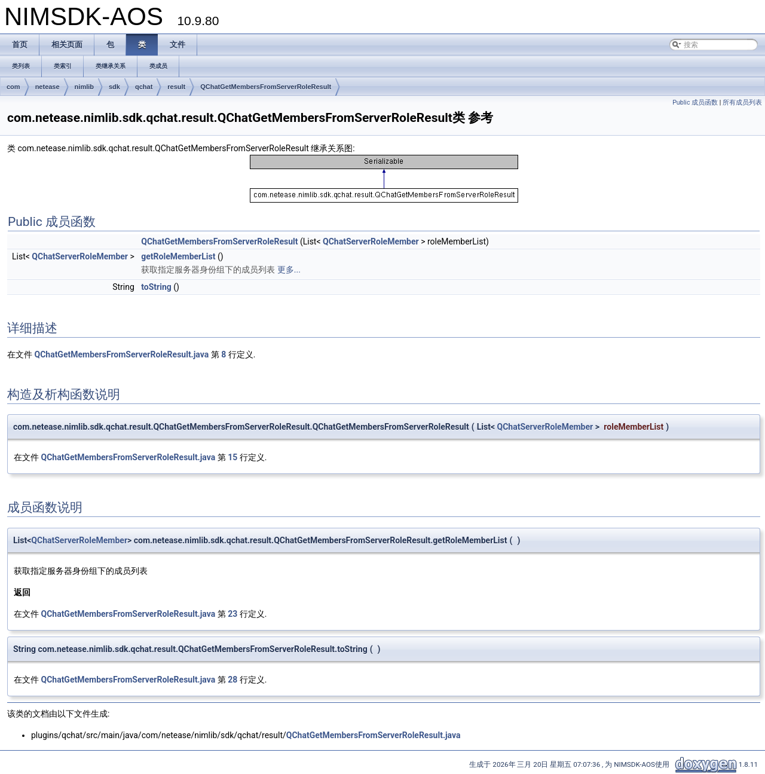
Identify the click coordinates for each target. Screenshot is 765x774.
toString (156, 287)
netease (47, 86)
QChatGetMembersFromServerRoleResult (265, 86)
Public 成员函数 (695, 102)
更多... (289, 269)
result (176, 86)
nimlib (84, 86)
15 (232, 457)
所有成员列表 (742, 102)
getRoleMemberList (178, 256)
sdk (114, 86)
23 (232, 614)
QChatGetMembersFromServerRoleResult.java (121, 354)
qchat (143, 86)
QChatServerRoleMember (371, 241)
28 (232, 679)
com (13, 86)
